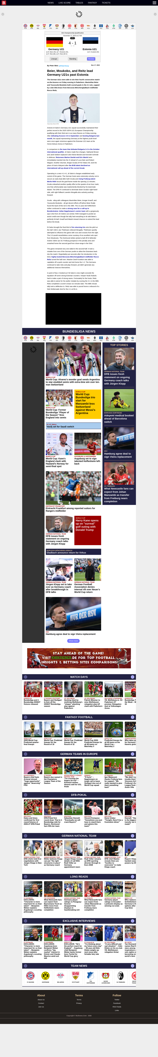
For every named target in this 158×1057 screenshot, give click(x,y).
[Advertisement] (119, 540)
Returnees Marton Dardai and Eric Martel (72, 157)
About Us (41, 1000)
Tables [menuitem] (79, 3)
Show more (73, 641)
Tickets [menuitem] (106, 3)
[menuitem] (23, 3)
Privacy (79, 1003)
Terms (79, 1000)
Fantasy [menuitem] (92, 3)
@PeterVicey (64, 66)
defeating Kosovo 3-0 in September (65, 136)
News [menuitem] (51, 3)
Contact (41, 1003)
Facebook (117, 1003)
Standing (72, 59)
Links (117, 1010)
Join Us (41, 1007)
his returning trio (78, 227)
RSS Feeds (117, 1007)
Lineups (54, 59)
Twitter (116, 1000)
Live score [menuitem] (65, 3)
